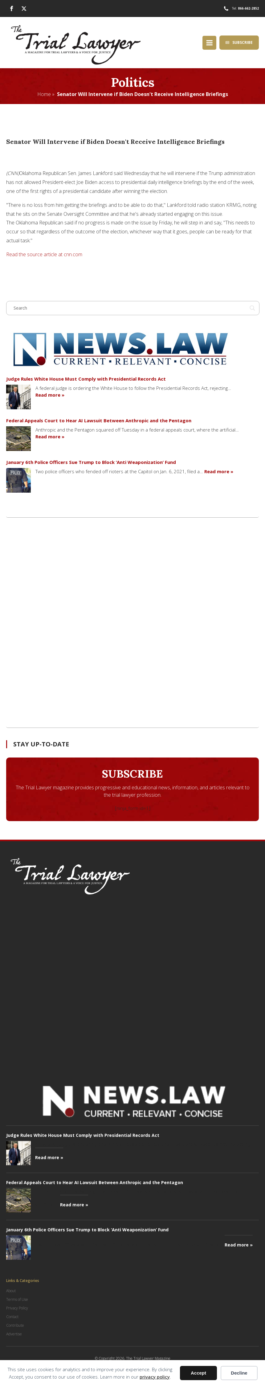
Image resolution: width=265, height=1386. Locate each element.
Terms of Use (17, 1299)
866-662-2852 (248, 8)
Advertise (14, 1334)
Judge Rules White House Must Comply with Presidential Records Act (86, 379)
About (11, 1290)
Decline (239, 1373)
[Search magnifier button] (252, 308)
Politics (132, 82)
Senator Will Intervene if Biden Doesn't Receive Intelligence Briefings (142, 94)
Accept (198, 1373)
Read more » (49, 395)
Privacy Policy (17, 1308)
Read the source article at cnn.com (44, 254)
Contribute (15, 1325)
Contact (12, 1316)
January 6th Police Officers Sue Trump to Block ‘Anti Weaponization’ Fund (91, 462)
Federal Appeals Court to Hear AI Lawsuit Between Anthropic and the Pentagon (98, 420)
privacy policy (155, 1377)
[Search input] (130, 308)
